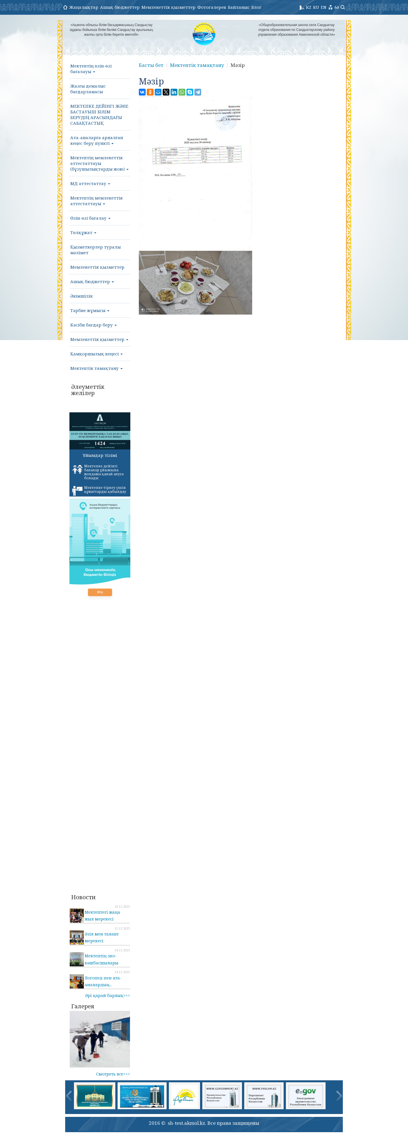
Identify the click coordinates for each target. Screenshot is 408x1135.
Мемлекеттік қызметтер (168, 7)
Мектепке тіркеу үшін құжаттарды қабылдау (99, 490)
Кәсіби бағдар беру (93, 325)
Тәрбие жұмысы (89, 310)
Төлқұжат (83, 232)
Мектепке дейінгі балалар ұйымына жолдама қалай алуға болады (98, 472)
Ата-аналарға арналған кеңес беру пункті (96, 140)
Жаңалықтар (83, 7)
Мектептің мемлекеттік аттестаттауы (96, 200)
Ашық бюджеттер (120, 7)
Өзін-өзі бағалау (90, 218)
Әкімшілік (81, 296)
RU (316, 7)
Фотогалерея (211, 7)
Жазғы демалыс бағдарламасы (88, 88)
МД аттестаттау (90, 183)
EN (323, 7)
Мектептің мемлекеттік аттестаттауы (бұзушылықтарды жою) (99, 163)
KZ (308, 7)
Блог (256, 7)
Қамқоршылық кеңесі (96, 354)
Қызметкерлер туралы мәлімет (95, 249)
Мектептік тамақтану (96, 368)
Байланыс (239, 7)
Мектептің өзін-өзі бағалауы (91, 68)
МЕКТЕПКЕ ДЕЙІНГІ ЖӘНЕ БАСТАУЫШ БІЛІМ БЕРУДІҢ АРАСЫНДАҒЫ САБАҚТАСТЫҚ (99, 114)
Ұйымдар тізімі (100, 455)
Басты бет (151, 65)
